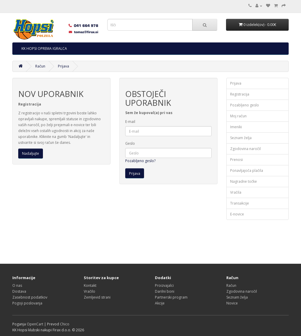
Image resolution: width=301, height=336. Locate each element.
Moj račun (238, 115)
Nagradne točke (243, 181)
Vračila (235, 192)
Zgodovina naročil (245, 148)
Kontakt (90, 285)
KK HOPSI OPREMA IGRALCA (44, 48)
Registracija (239, 94)
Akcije (160, 303)
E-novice (237, 214)
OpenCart (35, 324)
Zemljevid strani (97, 297)
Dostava (19, 291)
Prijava (63, 66)
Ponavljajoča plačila (246, 170)
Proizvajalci (164, 285)
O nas (17, 285)
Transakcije (239, 203)
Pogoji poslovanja (27, 303)
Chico (64, 324)
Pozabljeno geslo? (140, 160)
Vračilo (89, 291)
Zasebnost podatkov (29, 297)
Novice (232, 303)
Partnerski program (171, 297)
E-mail (130, 121)
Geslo (130, 143)
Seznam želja (241, 137)
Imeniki (236, 126)
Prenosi (236, 159)
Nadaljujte (30, 153)
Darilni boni (164, 291)
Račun (40, 66)
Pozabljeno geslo (244, 105)
